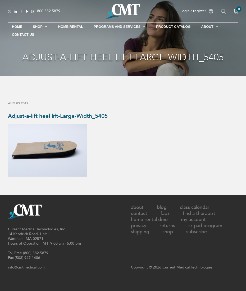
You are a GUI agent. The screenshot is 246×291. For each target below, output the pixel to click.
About (209, 27)
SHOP (40, 27)
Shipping (140, 232)
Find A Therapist (199, 213)
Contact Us (23, 35)
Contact (139, 213)
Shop (167, 232)
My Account (193, 219)
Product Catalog (173, 27)
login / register (197, 11)
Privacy (138, 225)
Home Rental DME (149, 219)
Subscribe (196, 232)
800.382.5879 (48, 11)
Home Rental (70, 27)
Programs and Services (119, 27)
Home (17, 27)
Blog (162, 207)
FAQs (165, 213)
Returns (167, 225)
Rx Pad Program (205, 225)
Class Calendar (194, 207)
